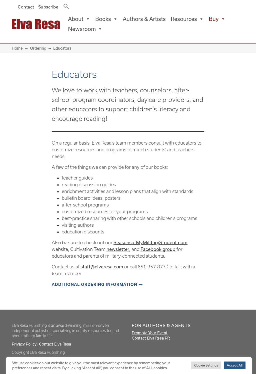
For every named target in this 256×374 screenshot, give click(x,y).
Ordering (38, 48)
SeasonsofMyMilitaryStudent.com (151, 242)
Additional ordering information (94, 284)
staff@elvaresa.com (101, 266)
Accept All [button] (234, 365)
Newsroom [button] (85, 29)
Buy (217, 19)
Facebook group (158, 249)
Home (17, 48)
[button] (64, 5)
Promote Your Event (150, 333)
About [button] (79, 19)
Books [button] (106, 19)
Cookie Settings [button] (206, 365)
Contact (26, 6)
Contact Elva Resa (55, 344)
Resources (187, 19)
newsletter (117, 249)
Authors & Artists (144, 19)
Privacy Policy (24, 344)
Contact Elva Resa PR (151, 338)
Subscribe (48, 6)
